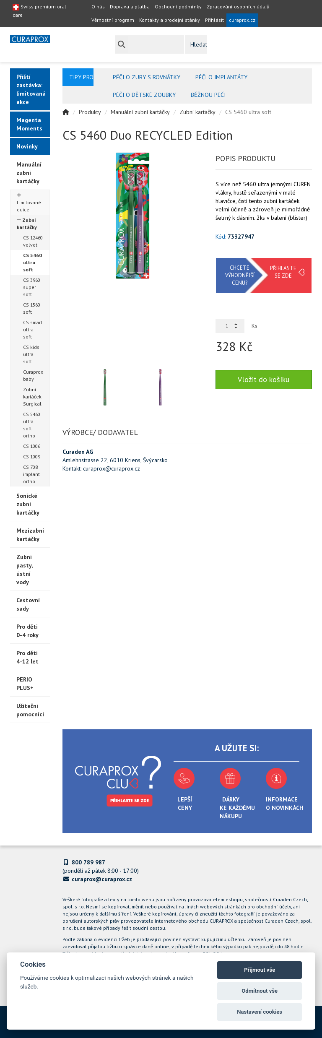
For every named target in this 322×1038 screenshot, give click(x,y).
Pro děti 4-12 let (27, 657)
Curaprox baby (33, 375)
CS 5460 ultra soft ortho (31, 425)
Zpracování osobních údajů (238, 6)
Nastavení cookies (259, 1012)
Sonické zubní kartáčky (27, 504)
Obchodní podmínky (178, 6)
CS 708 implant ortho (31, 474)
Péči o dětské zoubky (144, 95)
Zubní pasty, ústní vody (24, 569)
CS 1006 (31, 446)
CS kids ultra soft (31, 354)
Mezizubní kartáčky (30, 535)
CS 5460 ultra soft (32, 262)
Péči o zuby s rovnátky (146, 77)
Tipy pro (81, 77)
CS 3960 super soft (31, 287)
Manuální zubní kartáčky (29, 173)
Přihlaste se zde (283, 272)
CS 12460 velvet (33, 241)
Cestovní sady (28, 604)
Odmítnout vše (260, 991)
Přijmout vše (259, 970)
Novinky (27, 146)
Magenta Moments (29, 124)
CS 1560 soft (31, 308)
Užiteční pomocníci (30, 710)
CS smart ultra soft (32, 329)
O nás (98, 6)
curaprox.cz (242, 20)
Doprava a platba (130, 6)
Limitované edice (29, 203)
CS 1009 (31, 456)
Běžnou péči (208, 95)
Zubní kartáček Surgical (32, 396)
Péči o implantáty (221, 77)
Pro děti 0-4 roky (27, 631)
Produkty (90, 112)
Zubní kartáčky (27, 223)
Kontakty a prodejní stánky (169, 20)
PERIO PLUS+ (25, 684)
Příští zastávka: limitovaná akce (31, 89)
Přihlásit (214, 20)
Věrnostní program (112, 20)
